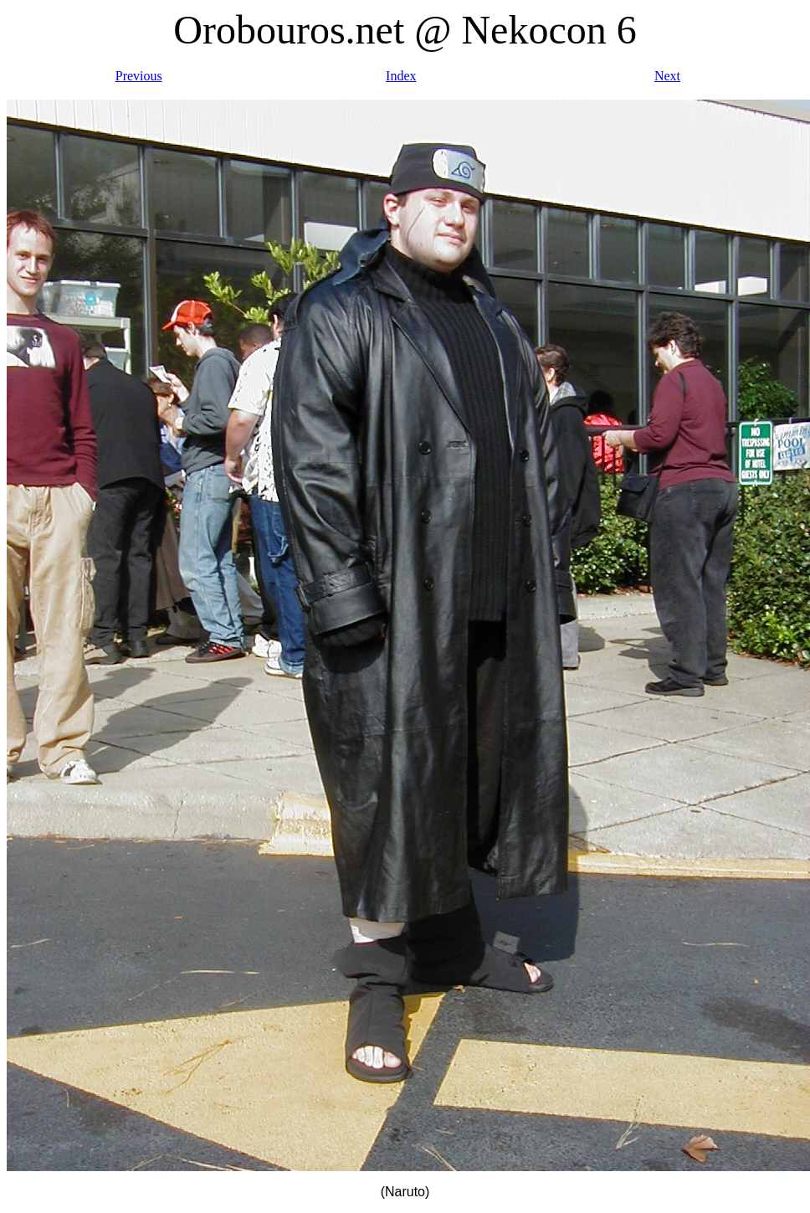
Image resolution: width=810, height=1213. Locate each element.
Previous (138, 76)
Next (667, 76)
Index (401, 76)
